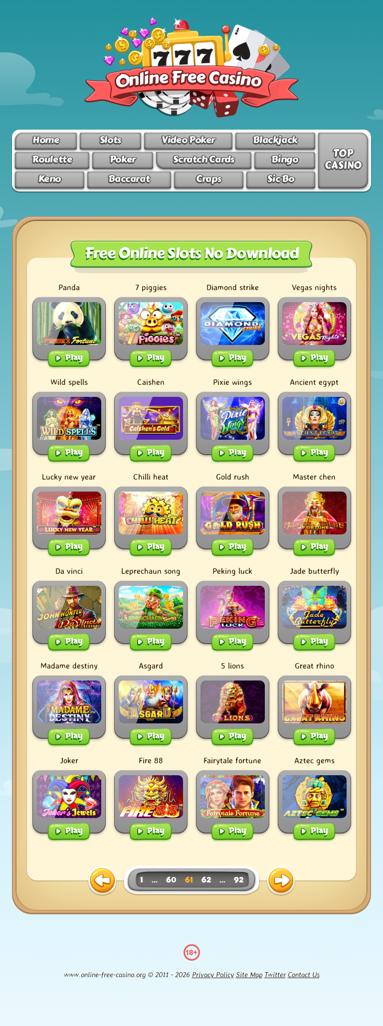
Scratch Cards (203, 159)
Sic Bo (280, 178)
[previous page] (102, 881)
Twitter (275, 974)
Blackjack (275, 140)
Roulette (52, 159)
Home (45, 140)
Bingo (284, 159)
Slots (110, 140)
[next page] (280, 881)
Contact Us (304, 974)
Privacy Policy (213, 974)
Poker (123, 159)
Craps (208, 178)
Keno (49, 178)
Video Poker (188, 140)
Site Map (249, 974)
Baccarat (129, 178)
